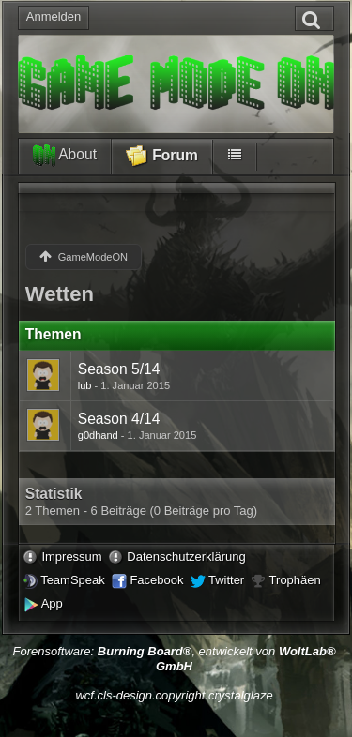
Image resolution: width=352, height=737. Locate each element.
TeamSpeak (72, 580)
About (65, 155)
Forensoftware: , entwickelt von (173, 659)
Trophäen (295, 580)
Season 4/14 (119, 419)
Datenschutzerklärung (186, 556)
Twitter (226, 580)
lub (85, 385)
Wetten (59, 294)
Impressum (71, 556)
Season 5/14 (119, 369)
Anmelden (54, 16)
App (52, 603)
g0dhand (98, 435)
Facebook (156, 580)
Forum (162, 156)
